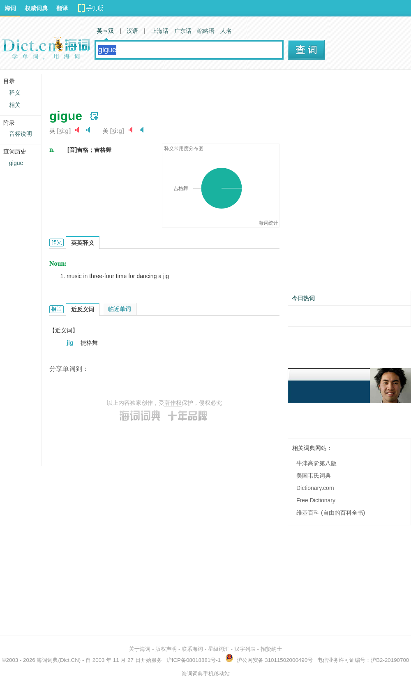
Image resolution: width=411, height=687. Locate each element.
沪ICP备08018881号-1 (193, 660)
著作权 (173, 402)
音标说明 (20, 133)
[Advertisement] (149, 86)
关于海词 (139, 649)
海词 (10, 8)
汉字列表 (245, 649)
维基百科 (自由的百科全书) (330, 512)
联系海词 (192, 649)
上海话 (160, 31)
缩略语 (206, 31)
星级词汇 (218, 649)
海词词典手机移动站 (206, 674)
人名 (226, 31)
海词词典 (47, 660)
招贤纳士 (271, 649)
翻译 (62, 8)
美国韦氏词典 (313, 475)
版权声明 (166, 649)
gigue (16, 163)
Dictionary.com (315, 488)
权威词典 (36, 8)
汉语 (132, 31)
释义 (15, 92)
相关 (15, 105)
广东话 (183, 31)
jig (71, 342)
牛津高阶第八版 (316, 463)
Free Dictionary (315, 500)
